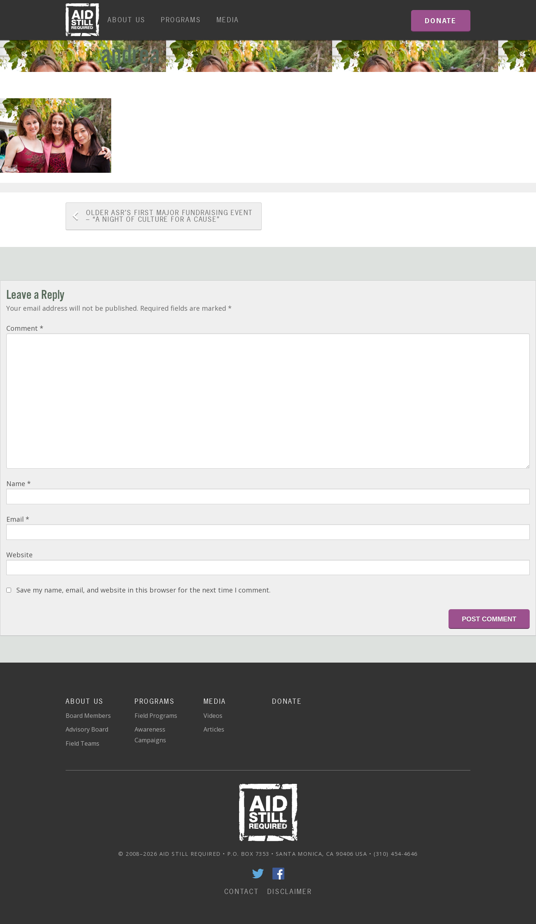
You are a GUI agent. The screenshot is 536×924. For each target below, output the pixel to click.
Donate (287, 701)
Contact (241, 891)
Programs (181, 19)
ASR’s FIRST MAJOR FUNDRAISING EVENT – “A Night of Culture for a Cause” (169, 216)
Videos (213, 716)
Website (19, 554)
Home (82, 20)
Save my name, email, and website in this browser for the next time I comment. (143, 589)
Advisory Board (87, 729)
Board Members (88, 716)
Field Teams (82, 743)
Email (17, 519)
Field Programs (156, 716)
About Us (126, 19)
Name (18, 483)
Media (227, 19)
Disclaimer (289, 891)
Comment (24, 328)
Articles (214, 729)
